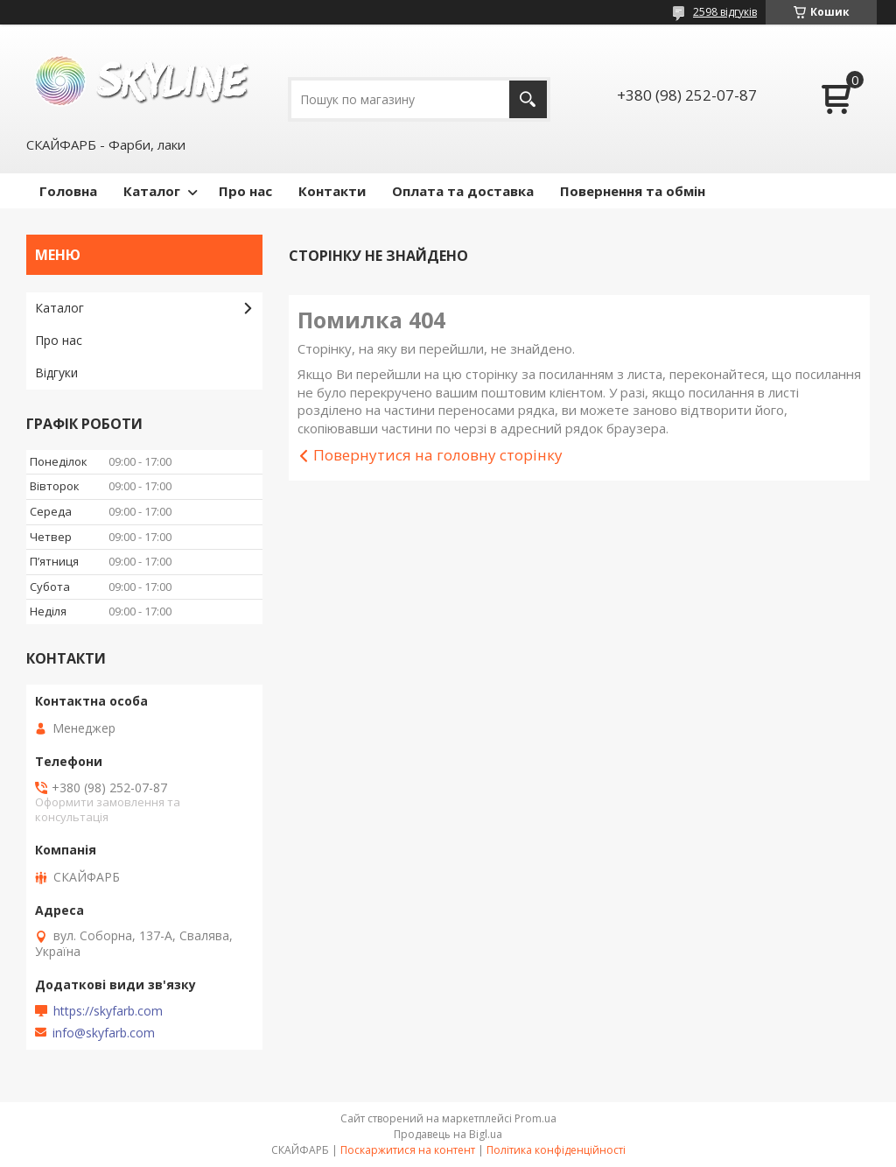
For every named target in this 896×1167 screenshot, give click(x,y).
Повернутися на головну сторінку (438, 455)
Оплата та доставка (463, 191)
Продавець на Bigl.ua (448, 1134)
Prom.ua (535, 1118)
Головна (68, 191)
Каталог (151, 191)
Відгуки (56, 372)
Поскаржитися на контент (407, 1149)
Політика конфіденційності (556, 1149)
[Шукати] (528, 99)
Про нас (245, 191)
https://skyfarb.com (108, 1011)
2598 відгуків (725, 11)
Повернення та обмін (632, 191)
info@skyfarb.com (103, 1033)
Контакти (332, 191)
